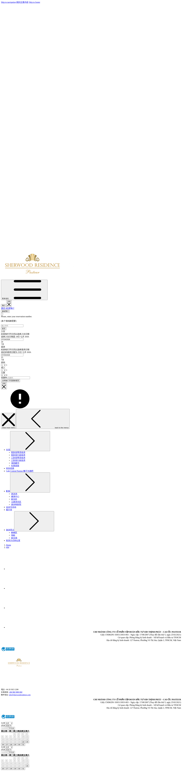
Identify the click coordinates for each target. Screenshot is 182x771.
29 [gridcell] (15, 745)
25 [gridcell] (27, 742)
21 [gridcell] (11, 742)
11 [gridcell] (27, 737)
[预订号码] (12, 325)
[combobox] (12, 339)
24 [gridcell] (23, 742)
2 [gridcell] (18, 734)
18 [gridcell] (27, 739)
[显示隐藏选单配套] (30, 482)
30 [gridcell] (19, 745)
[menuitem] (8, 450)
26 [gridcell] (3, 745)
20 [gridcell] (7, 742)
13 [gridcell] (7, 739)
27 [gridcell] (7, 745)
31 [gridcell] (23, 745)
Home (8, 545)
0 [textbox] (6, 375)
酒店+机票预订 (7, 308)
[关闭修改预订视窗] (2, 314)
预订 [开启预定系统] (3, 305)
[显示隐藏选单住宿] (30, 441)
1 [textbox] (6, 365)
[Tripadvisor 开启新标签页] (25, 588)
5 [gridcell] (2, 737)
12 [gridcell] (3, 739)
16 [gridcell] (19, 739)
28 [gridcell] (11, 745)
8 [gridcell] (14, 737)
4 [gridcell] (26, 734)
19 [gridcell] (3, 742)
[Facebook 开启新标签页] (25, 569)
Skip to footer (34, 2)
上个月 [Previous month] (4, 728)
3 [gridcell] (22, 734)
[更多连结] (24, 290)
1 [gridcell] (14, 734)
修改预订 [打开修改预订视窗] (5, 311)
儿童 (3, 373)
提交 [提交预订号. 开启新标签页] (3, 328)
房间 (3, 362)
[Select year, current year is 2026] (8, 726)
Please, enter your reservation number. (16, 316)
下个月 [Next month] (11, 728)
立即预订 (10, 381)
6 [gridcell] (6, 737)
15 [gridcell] (15, 739)
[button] (91, 338)
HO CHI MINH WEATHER (159, 665)
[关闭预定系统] (9, 303)
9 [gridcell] (18, 737)
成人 (3, 367)
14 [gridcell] (11, 739)
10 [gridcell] (23, 737)
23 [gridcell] (19, 742)
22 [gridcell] (15, 742)
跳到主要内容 (22, 2)
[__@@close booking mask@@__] (4, 385)
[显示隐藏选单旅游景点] (34, 521)
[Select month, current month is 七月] (9, 723)
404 (7, 547)
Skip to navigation (8, 2)
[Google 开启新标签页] (25, 627)
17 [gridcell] (23, 739)
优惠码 (4, 378)
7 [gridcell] (10, 737)
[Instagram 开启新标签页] (25, 608)
